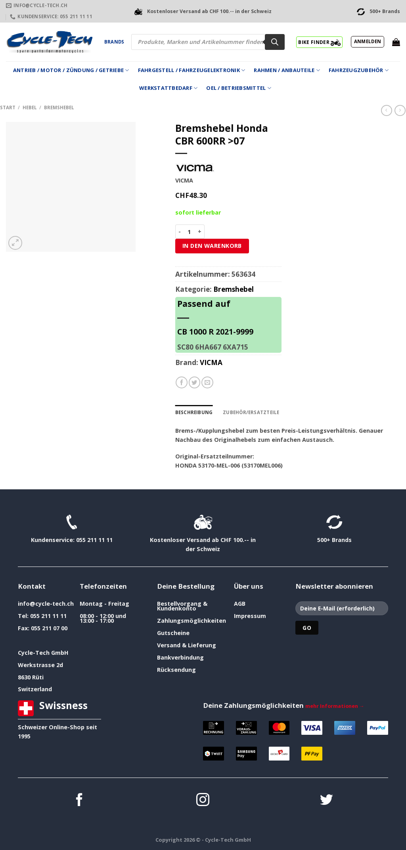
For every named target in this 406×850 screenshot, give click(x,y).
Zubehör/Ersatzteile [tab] (251, 412)
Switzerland (35, 689)
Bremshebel (59, 107)
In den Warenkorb (212, 245)
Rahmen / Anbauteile (287, 70)
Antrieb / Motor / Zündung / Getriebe (71, 70)
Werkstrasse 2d (40, 665)
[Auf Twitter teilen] (195, 382)
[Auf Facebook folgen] (79, 800)
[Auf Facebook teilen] (182, 382)
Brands (114, 42)
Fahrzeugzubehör (359, 70)
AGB (239, 603)
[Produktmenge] (189, 231)
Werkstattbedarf (168, 88)
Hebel (30, 107)
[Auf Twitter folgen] (326, 800)
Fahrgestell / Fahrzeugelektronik (191, 70)
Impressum (250, 616)
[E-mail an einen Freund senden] (207, 382)
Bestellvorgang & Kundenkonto (182, 606)
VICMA (211, 362)
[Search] (275, 42)
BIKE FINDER (319, 42)
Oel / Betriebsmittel (238, 88)
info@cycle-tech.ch (46, 603)
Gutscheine (173, 633)
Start (7, 107)
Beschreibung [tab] (194, 412)
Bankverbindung (180, 657)
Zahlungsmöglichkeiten (191, 620)
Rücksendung (176, 669)
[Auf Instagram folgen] (202, 800)
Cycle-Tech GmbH (43, 652)
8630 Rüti (31, 677)
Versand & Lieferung (186, 645)
